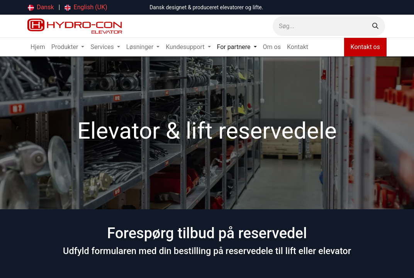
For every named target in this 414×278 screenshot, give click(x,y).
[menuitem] (41, 7)
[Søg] (375, 26)
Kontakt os (365, 47)
